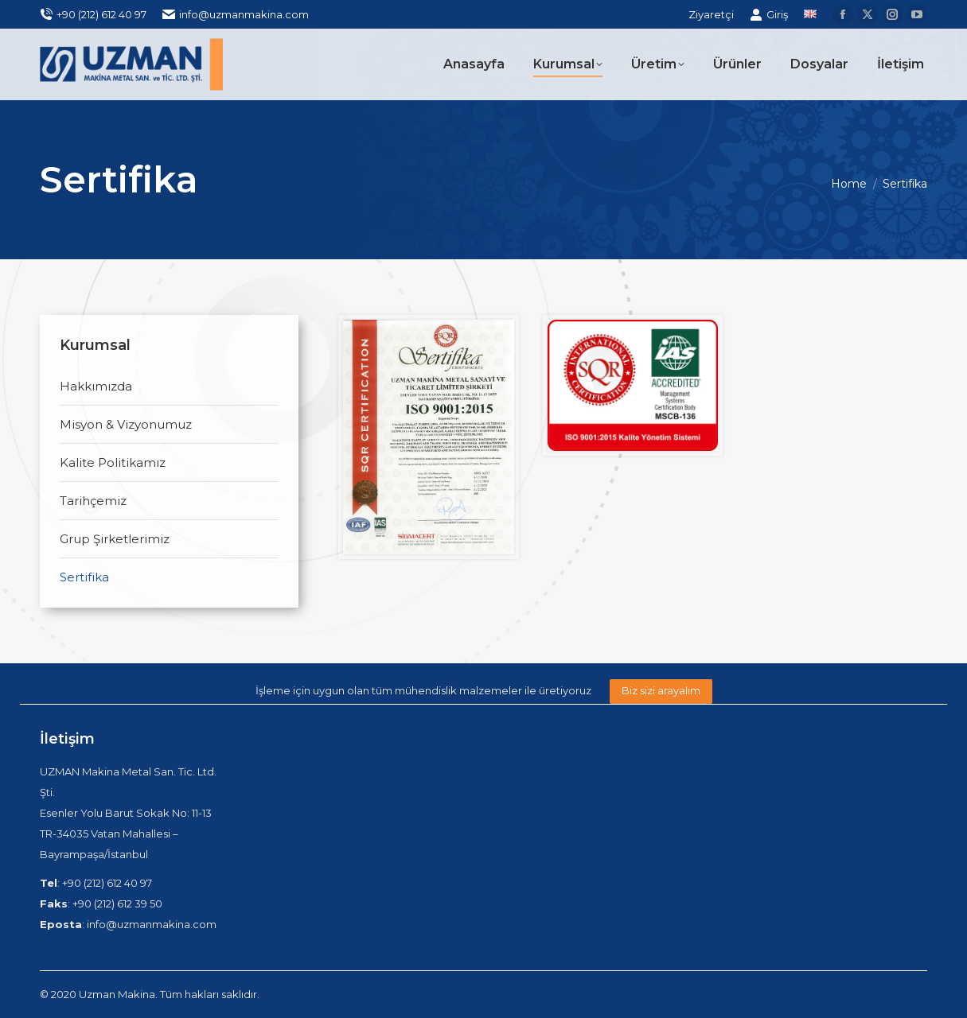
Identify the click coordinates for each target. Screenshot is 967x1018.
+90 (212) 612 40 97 (93, 14)
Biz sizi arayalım (661, 690)
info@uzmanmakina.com (235, 14)
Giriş (769, 14)
